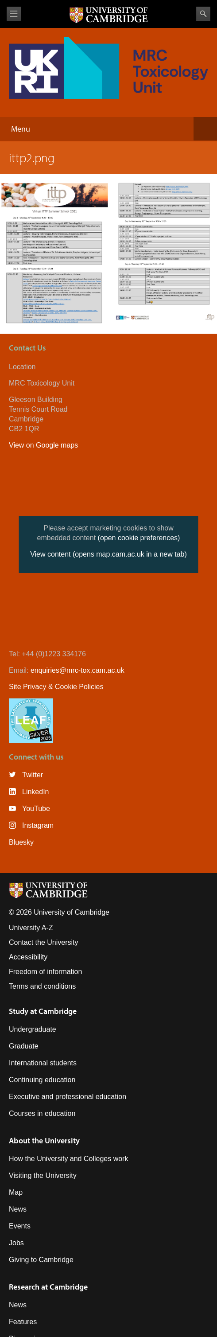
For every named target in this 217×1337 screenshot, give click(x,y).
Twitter (32, 775)
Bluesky (21, 842)
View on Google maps (43, 445)
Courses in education (42, 1113)
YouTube (36, 808)
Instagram (38, 825)
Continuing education (42, 1080)
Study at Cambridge (43, 1011)
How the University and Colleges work (68, 1158)
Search (203, 14)
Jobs (16, 1243)
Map (16, 1192)
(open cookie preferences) (139, 538)
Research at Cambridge (48, 1287)
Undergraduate (32, 1029)
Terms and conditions (42, 986)
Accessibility (28, 957)
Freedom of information (45, 971)
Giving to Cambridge (41, 1259)
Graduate (24, 1046)
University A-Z (31, 928)
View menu (14, 14)
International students (43, 1063)
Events (20, 1226)
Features (23, 1321)
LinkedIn (35, 791)
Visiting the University (43, 1175)
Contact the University (43, 942)
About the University (44, 1140)
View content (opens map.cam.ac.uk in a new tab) (108, 554)
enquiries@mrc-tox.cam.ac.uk (77, 670)
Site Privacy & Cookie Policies (56, 686)
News (18, 1209)
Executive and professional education (67, 1096)
